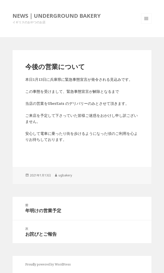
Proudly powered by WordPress (48, 264)
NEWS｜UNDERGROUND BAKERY (56, 15)
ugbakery (65, 175)
